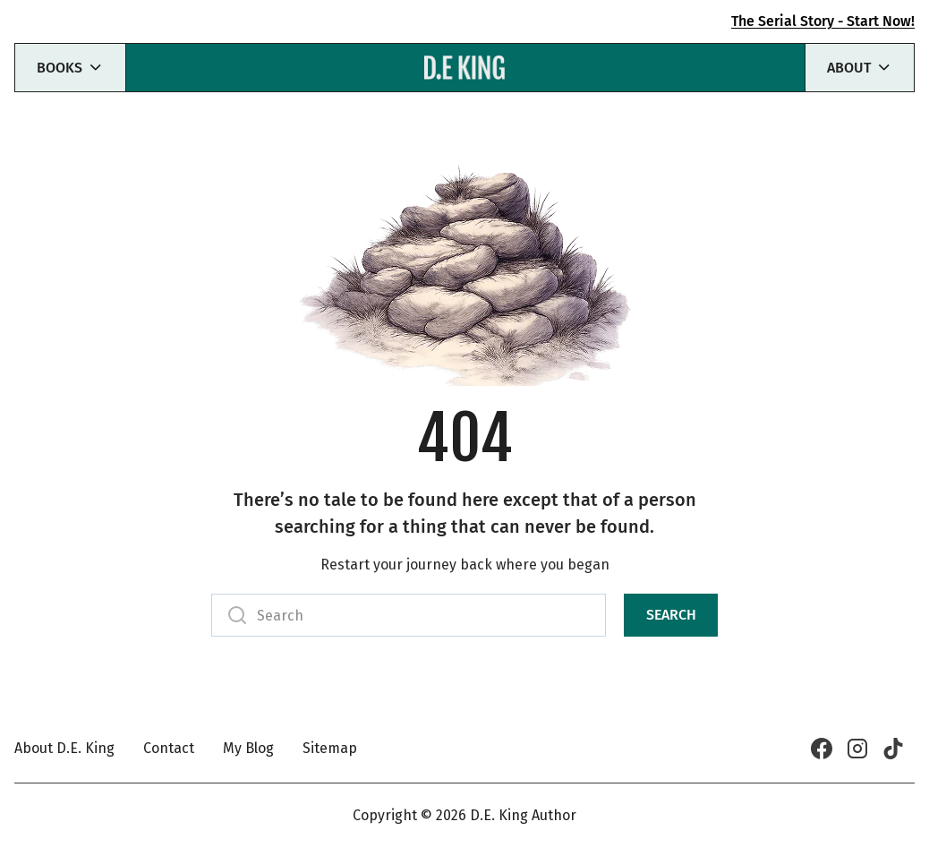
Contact (168, 748)
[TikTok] (893, 748)
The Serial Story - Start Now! (823, 21)
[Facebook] (821, 748)
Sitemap (330, 748)
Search (671, 614)
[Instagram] (857, 748)
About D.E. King (64, 748)
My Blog (248, 748)
